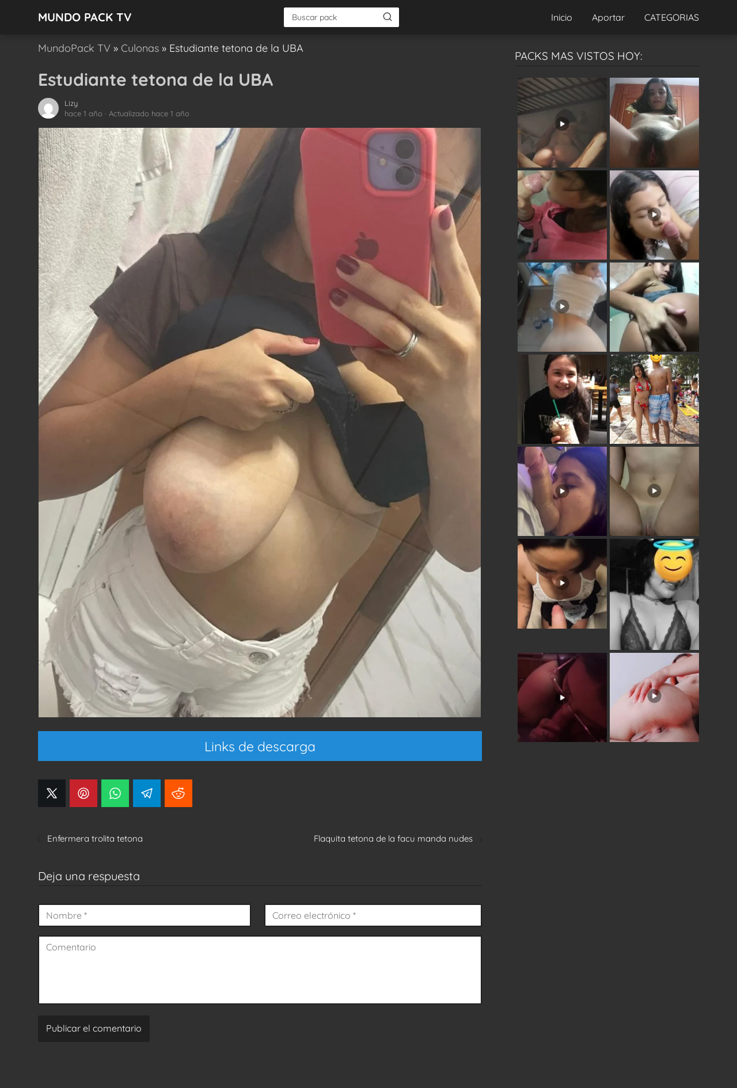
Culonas (140, 48)
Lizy (71, 103)
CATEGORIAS (671, 17)
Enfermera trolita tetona (95, 838)
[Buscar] (387, 16)
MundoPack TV (74, 48)
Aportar (608, 17)
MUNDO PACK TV (85, 17)
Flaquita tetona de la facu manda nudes (393, 838)
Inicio (561, 17)
